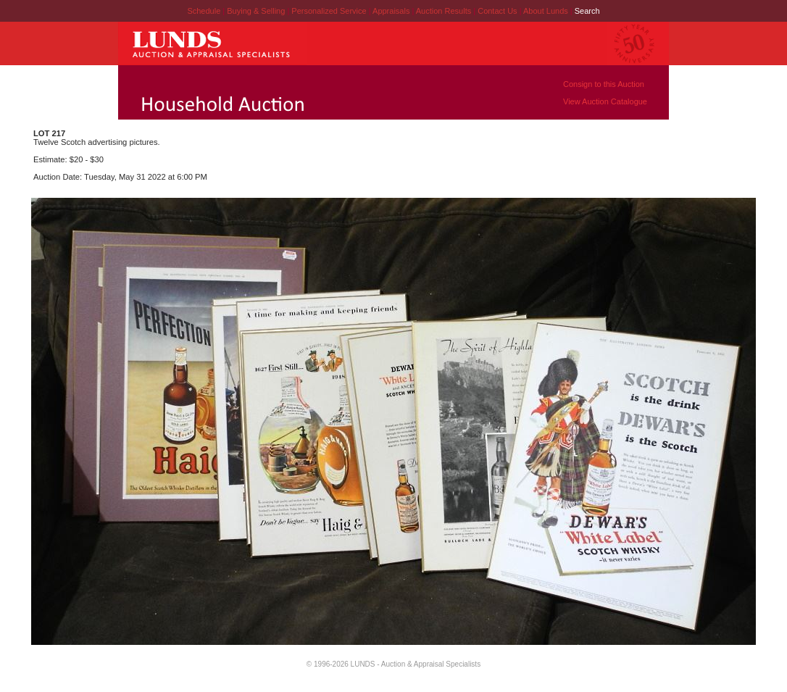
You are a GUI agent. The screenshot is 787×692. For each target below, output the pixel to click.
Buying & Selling (257, 11)
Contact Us (497, 11)
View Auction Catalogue (605, 101)
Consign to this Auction (603, 84)
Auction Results (444, 11)
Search (587, 11)
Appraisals (392, 11)
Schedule (203, 11)
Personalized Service (329, 11)
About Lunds (546, 11)
